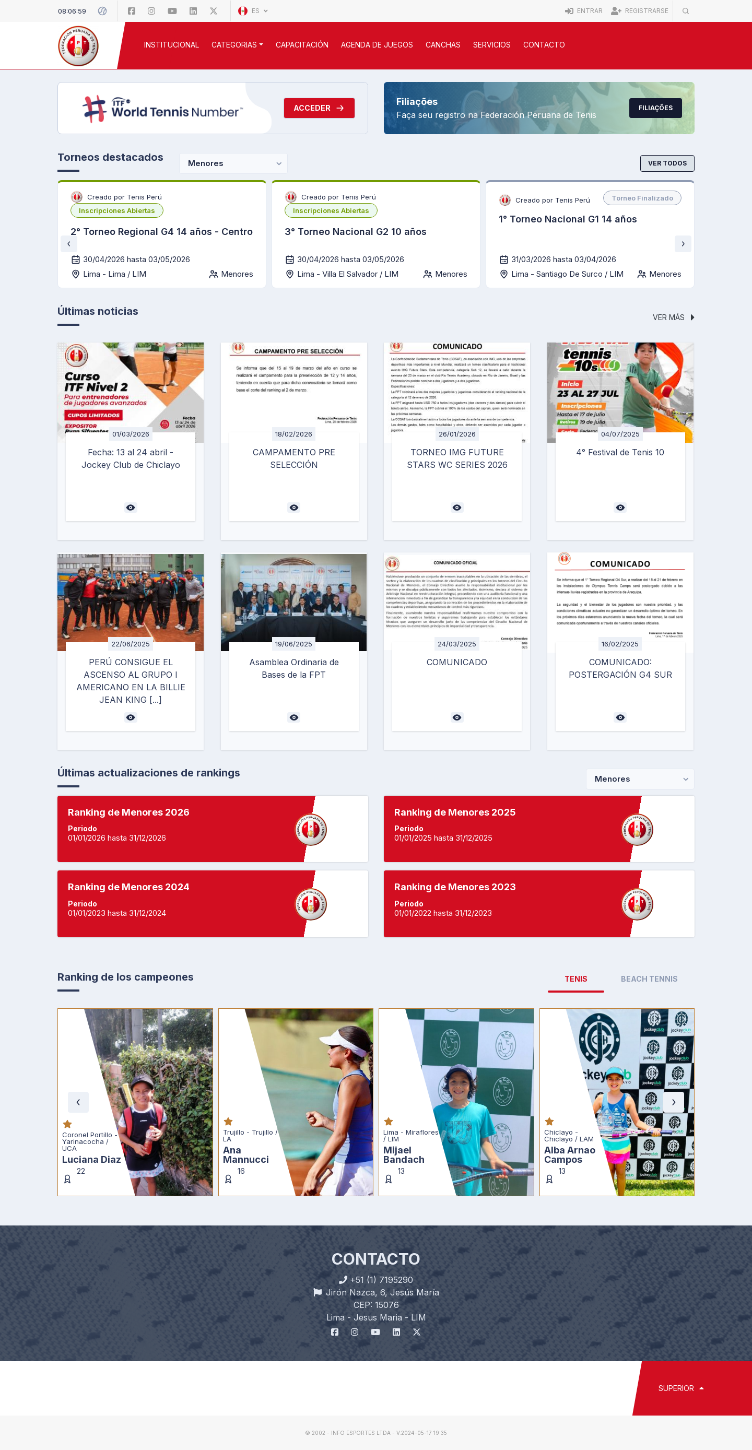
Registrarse (639, 11)
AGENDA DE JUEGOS (377, 44)
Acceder (319, 108)
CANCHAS (443, 44)
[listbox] (116, 210)
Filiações (656, 108)
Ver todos (667, 163)
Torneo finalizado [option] (642, 198)
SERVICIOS (492, 44)
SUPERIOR (681, 1388)
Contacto (544, 44)
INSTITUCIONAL (171, 44)
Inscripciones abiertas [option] (117, 210)
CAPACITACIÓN (302, 44)
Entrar (584, 11)
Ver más (674, 317)
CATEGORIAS (234, 44)
